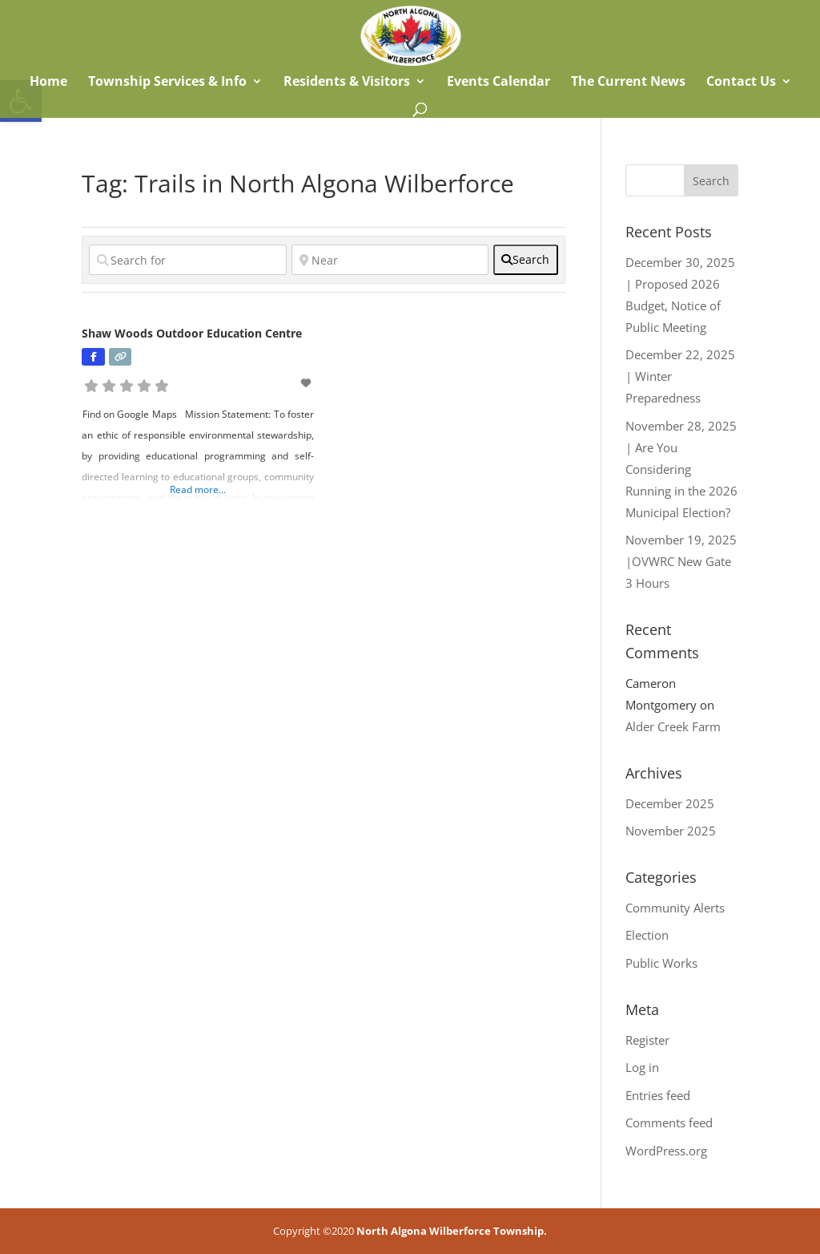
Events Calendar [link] (498, 82)
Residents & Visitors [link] (346, 82)
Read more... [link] (198, 489)
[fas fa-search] (525, 260)
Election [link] (647, 935)
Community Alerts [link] (675, 908)
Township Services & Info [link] (167, 82)
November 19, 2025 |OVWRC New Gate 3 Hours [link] (681, 561)
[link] (410, 34)
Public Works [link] (661, 963)
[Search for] (187, 260)
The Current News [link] (628, 82)
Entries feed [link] (657, 1095)
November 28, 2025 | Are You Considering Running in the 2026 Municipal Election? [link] (681, 469)
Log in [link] (642, 1067)
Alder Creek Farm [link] (673, 726)
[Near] (389, 260)
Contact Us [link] (741, 82)
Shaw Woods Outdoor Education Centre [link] (192, 333)
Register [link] (647, 1040)
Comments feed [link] (669, 1122)
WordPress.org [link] (666, 1151)
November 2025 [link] (670, 831)
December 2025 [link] (669, 803)
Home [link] (46, 82)
